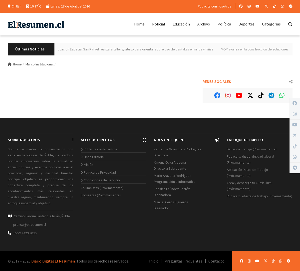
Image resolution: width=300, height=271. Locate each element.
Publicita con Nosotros (100, 149)
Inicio (154, 261)
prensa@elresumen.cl (29, 224)
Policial (158, 23)
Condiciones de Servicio (102, 180)
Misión (88, 164)
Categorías (271, 23)
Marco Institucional (39, 64)
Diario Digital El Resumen (53, 261)
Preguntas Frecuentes (183, 261)
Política (224, 23)
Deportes (247, 23)
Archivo (203, 23)
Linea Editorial (94, 157)
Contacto (216, 261)
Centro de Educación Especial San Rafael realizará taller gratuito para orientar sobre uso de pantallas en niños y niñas (133, 49)
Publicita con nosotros (214, 6)
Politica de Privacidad (100, 172)
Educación (181, 23)
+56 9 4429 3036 (24, 233)
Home (139, 23)
